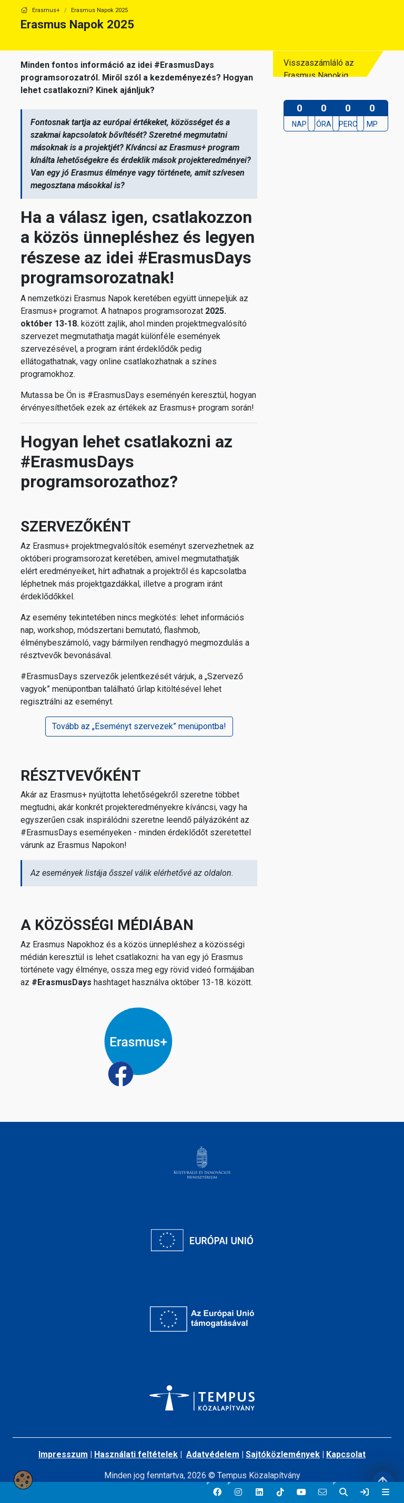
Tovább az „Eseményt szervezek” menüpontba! (139, 726)
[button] (217, 1492)
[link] (364, 1492)
